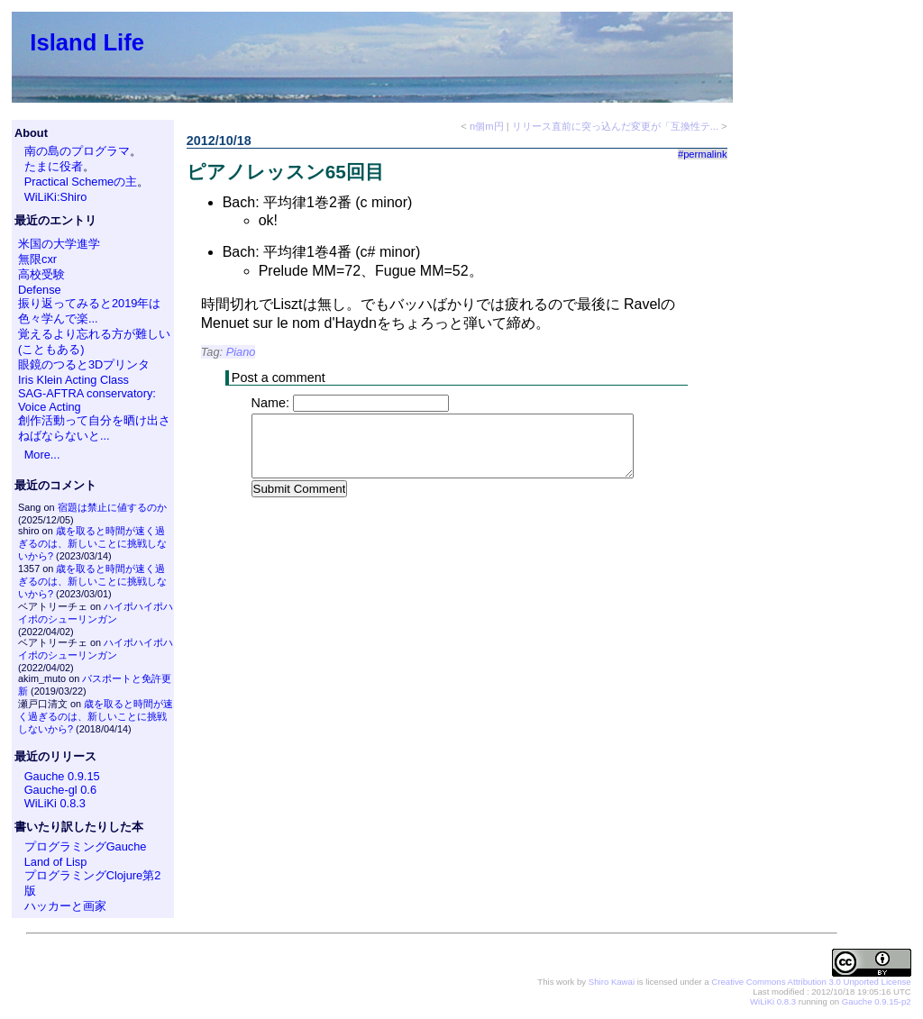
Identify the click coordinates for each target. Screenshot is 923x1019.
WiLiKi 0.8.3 (55, 803)
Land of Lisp (55, 862)
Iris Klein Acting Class (73, 380)
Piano (241, 352)
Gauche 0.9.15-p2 (876, 1001)
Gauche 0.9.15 (62, 776)
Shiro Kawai (612, 982)
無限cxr (37, 259)
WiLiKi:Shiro (55, 197)
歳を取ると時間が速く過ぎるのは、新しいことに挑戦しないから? (92, 543)
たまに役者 (53, 166)
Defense (39, 289)
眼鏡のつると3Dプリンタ (84, 364)
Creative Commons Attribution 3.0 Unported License (810, 982)
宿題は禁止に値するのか (112, 507)
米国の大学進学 (59, 243)
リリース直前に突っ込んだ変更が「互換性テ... (615, 126)
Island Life (87, 42)
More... (42, 454)
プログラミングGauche (85, 846)
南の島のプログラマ (77, 151)
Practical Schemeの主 (81, 181)
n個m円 (487, 126)
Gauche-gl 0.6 (60, 789)
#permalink (702, 154)
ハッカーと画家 (65, 906)
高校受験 (41, 274)
